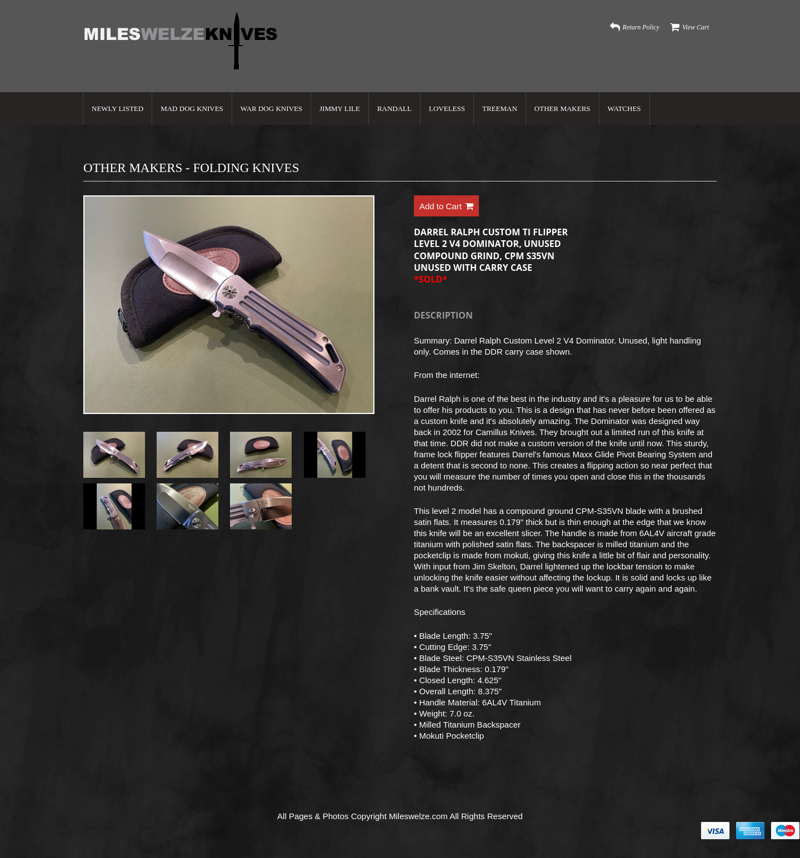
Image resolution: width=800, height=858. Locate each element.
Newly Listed (117, 108)
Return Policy (641, 27)
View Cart (695, 27)
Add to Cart (446, 206)
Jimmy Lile (339, 108)
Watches (624, 108)
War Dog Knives (271, 108)
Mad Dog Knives (192, 108)
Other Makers (562, 108)
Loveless (447, 108)
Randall (394, 108)
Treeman (499, 108)
